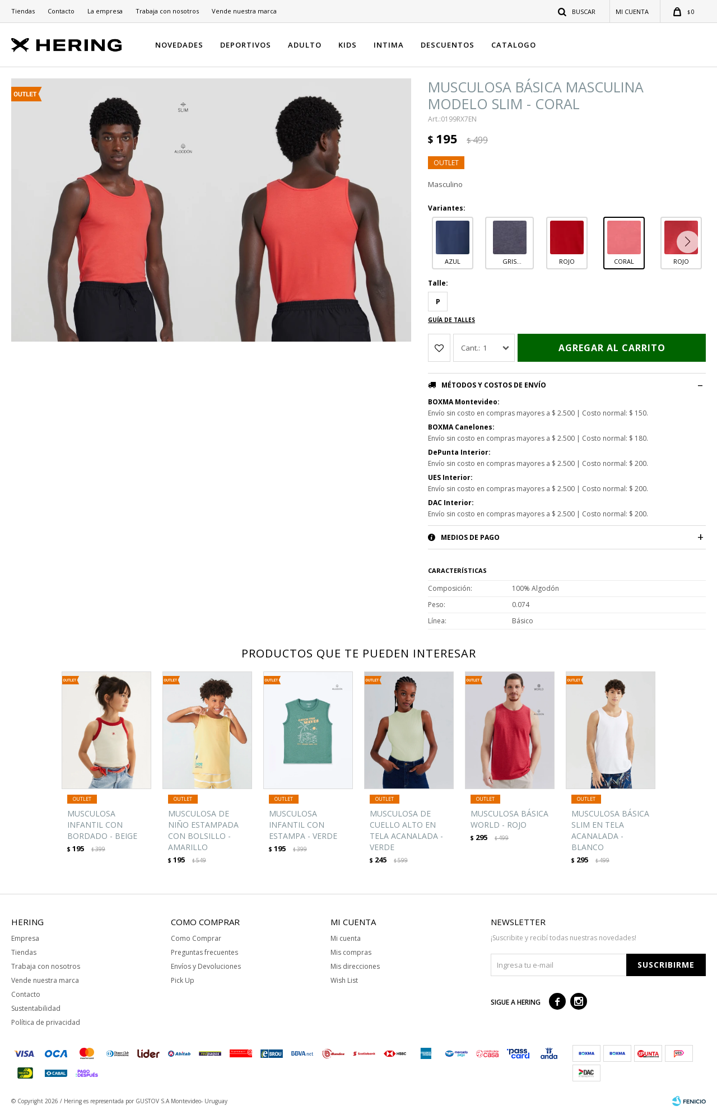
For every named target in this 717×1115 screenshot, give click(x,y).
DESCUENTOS (447, 45)
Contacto (61, 11)
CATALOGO (513, 45)
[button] (690, 242)
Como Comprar (196, 938)
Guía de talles (451, 320)
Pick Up (182, 980)
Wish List (344, 980)
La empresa (105, 11)
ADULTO (305, 45)
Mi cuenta (345, 938)
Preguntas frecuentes (204, 952)
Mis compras (350, 952)
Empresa (25, 938)
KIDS (347, 45)
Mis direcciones (355, 966)
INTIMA (389, 45)
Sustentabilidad (35, 1008)
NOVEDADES (179, 45)
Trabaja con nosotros (167, 11)
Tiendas (23, 11)
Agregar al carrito (611, 348)
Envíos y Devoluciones (206, 966)
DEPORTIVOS (245, 45)
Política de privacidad (45, 1022)
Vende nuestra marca (244, 11)
